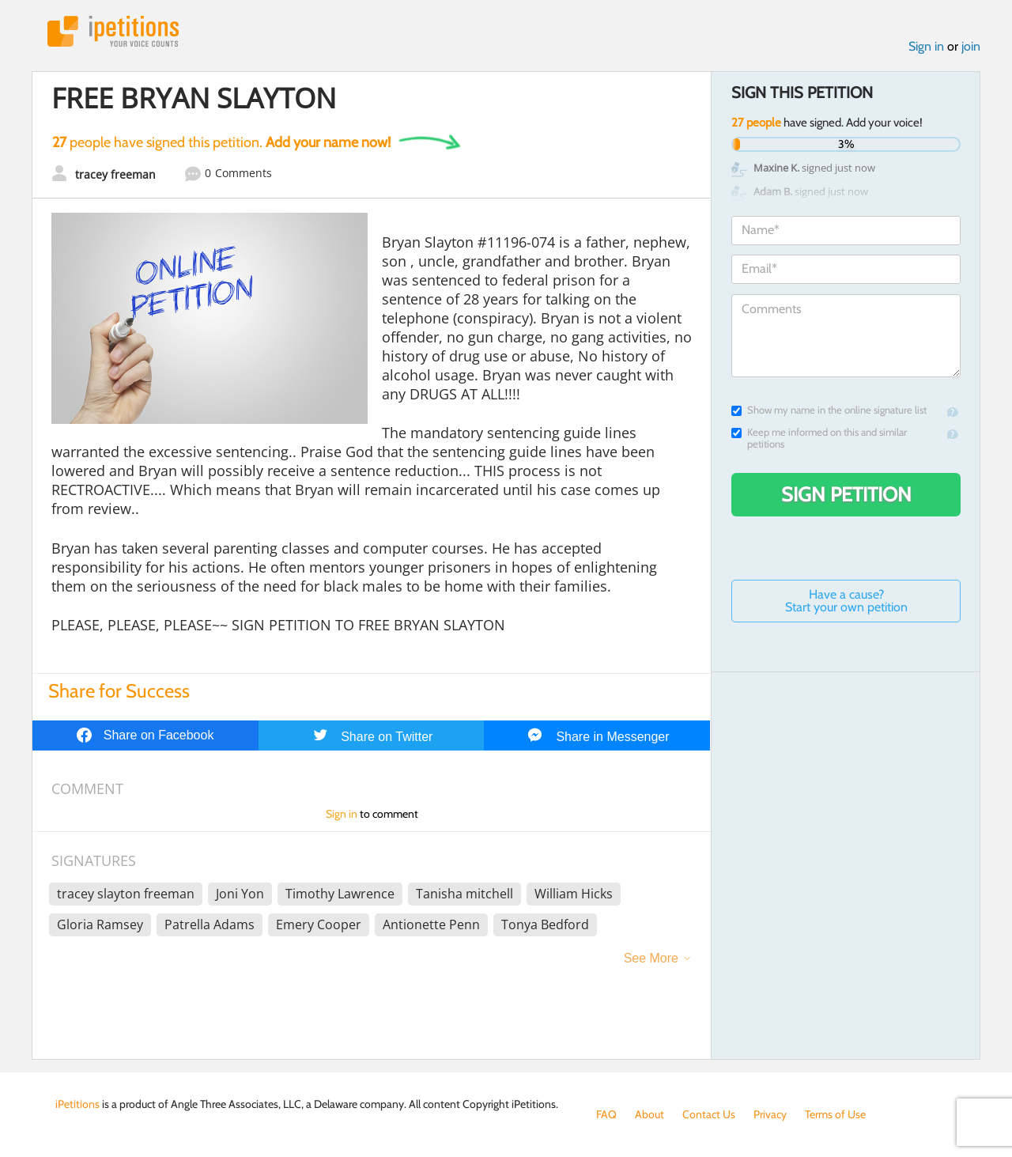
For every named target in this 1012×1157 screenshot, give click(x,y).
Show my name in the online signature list (829, 410)
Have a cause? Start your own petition (846, 600)
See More (651, 958)
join (970, 46)
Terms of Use (835, 1114)
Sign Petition (846, 494)
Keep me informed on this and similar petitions (819, 438)
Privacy (770, 1114)
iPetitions (113, 31)
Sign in (926, 46)
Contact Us (708, 1114)
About (649, 1114)
